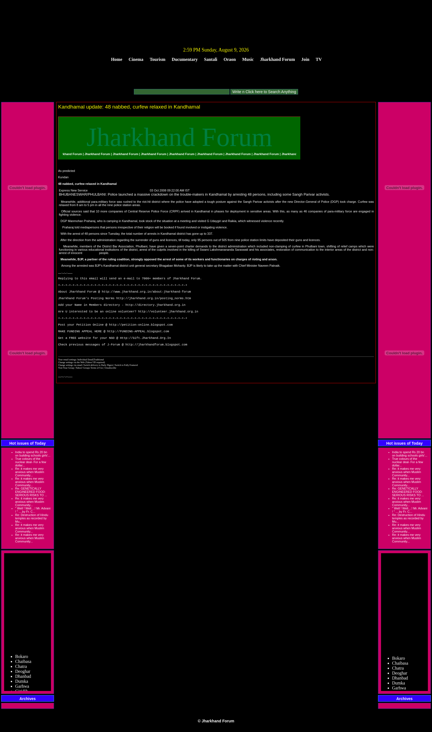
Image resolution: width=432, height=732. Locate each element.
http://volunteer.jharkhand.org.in (168, 320)
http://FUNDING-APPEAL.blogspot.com (138, 345)
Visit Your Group (66, 385)
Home (116, 59)
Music (248, 59)
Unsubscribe (110, 385)
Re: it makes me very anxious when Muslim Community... (29, 472)
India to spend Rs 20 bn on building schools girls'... (32, 453)
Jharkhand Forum (277, 59)
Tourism (157, 59)
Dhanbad (23, 678)
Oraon (230, 59)
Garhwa (22, 688)
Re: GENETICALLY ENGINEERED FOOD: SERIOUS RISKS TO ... (31, 492)
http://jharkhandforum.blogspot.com (156, 362)
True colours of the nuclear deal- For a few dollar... (30, 462)
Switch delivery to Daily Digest (98, 382)
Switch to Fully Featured (126, 382)
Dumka (21, 683)
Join (305, 59)
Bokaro (21, 659)
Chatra (21, 668)
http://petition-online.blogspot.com (141, 337)
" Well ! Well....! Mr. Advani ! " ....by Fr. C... (32, 510)
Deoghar (22, 673)
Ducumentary (185, 59)
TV (319, 59)
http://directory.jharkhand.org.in (155, 312)
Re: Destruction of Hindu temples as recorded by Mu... (31, 518)
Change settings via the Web (71, 379)
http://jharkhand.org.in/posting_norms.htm (153, 304)
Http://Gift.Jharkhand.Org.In (145, 353)
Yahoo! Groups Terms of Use (90, 385)
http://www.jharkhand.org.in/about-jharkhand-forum (146, 295)
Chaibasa (23, 663)
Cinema (136, 59)
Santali (210, 59)
